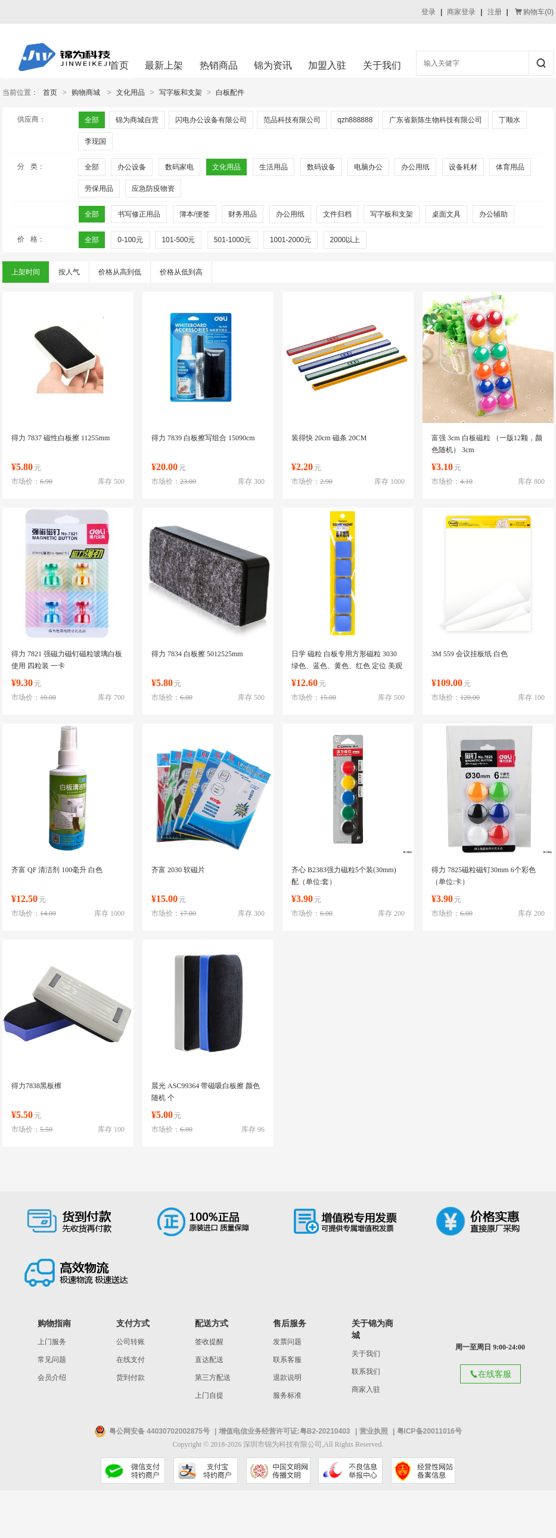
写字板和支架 (180, 92)
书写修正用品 (138, 214)
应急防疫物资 (153, 188)
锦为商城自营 (137, 120)
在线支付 (130, 1359)
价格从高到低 (119, 272)
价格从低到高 (181, 272)
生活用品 (273, 167)
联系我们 (366, 1371)
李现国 (95, 141)
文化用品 (130, 92)
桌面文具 (446, 214)
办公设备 (131, 167)
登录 (428, 12)
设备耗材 (463, 167)
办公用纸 (415, 167)
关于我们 (382, 65)
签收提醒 (209, 1342)
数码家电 (179, 167)
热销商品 (219, 65)
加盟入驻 (327, 65)
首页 (119, 65)
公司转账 (130, 1342)
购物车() (534, 12)
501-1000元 (232, 240)
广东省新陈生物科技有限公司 (435, 120)
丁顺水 (509, 120)
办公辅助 (493, 214)
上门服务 (52, 1342)
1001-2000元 (290, 240)
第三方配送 (213, 1377)
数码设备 (321, 167)
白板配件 (230, 92)
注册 (494, 12)
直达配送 (209, 1359)
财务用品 (242, 214)
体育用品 (510, 167)
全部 (92, 120)
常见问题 (52, 1359)
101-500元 (178, 240)
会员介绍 (52, 1377)
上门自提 (209, 1395)
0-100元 (130, 240)
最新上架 (164, 65)
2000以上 (345, 240)
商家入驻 (366, 1389)
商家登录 (461, 12)
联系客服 (287, 1359)
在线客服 (490, 1374)
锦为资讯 (273, 65)
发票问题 (287, 1342)
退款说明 (287, 1377)
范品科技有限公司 (292, 120)
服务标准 (287, 1395)
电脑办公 (368, 167)
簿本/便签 (194, 214)
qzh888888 (354, 120)
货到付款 (130, 1377)
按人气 (69, 272)
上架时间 (25, 272)
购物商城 (86, 92)
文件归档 (337, 214)
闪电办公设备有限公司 (211, 120)
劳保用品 (99, 188)
